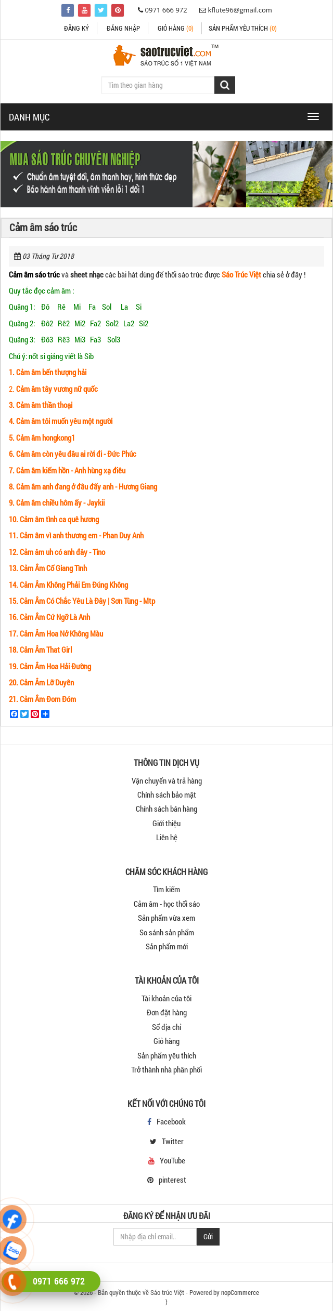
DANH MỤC (29, 117)
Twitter (173, 1141)
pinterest (172, 1179)
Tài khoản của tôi (166, 998)
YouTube (172, 1160)
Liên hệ (166, 837)
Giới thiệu (166, 823)
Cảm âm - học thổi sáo (167, 903)
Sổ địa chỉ (166, 1027)
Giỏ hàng (176, 28)
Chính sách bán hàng (166, 808)
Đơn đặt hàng (167, 1012)
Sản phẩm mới (167, 946)
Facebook (171, 1121)
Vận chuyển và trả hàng (167, 780)
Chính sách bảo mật (166, 794)
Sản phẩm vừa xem (166, 917)
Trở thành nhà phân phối (166, 1069)
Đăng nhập (123, 28)
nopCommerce (240, 1292)
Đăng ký (76, 28)
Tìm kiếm (166, 889)
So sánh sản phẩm (166, 932)
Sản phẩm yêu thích (166, 1055)
